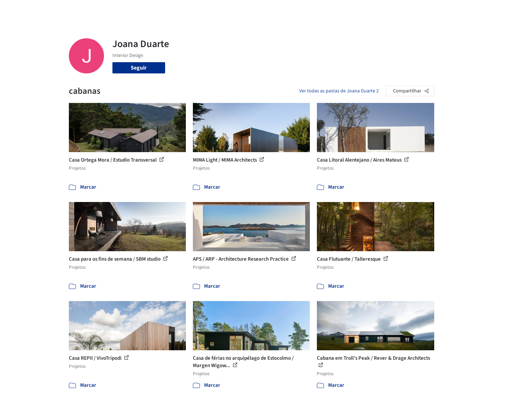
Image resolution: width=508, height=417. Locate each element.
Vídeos (358, 10)
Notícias (334, 10)
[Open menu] (465, 9)
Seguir (138, 68)
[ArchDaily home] (43, 10)
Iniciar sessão (396, 10)
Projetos (239, 10)
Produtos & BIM (300, 10)
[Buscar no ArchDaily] (147, 10)
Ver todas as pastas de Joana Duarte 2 (339, 91)
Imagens (265, 10)
